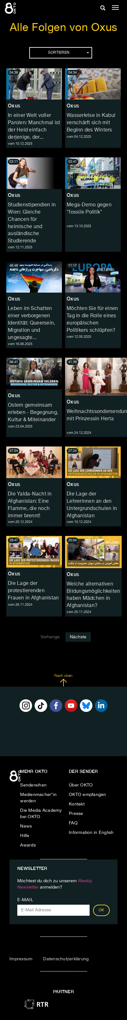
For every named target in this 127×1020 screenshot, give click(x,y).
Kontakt (77, 804)
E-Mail (25, 900)
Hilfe (24, 836)
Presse (76, 813)
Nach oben (63, 680)
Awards (28, 845)
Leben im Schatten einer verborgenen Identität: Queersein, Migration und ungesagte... (31, 323)
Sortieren (68, 53)
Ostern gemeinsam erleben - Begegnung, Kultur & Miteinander (33, 412)
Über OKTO (81, 785)
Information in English (91, 832)
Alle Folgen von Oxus (64, 27)
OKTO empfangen (87, 794)
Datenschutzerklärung (66, 959)
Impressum (20, 959)
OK (101, 910)
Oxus (14, 106)
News (26, 826)
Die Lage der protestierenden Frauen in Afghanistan (33, 591)
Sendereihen (33, 785)
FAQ (73, 823)
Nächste (78, 637)
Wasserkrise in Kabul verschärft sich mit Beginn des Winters (91, 123)
